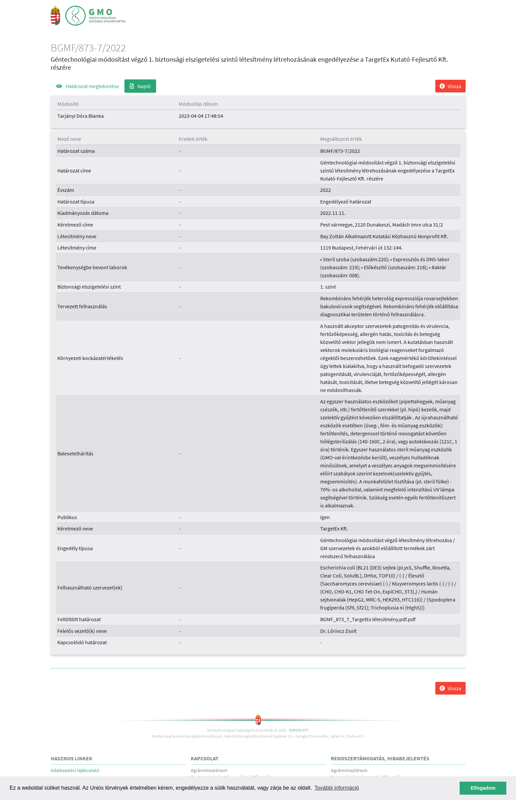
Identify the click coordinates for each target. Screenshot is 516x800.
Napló (140, 86)
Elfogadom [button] (483, 788)
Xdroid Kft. (299, 730)
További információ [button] (337, 788)
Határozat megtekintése (87, 86)
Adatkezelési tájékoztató (75, 770)
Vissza (450, 86)
